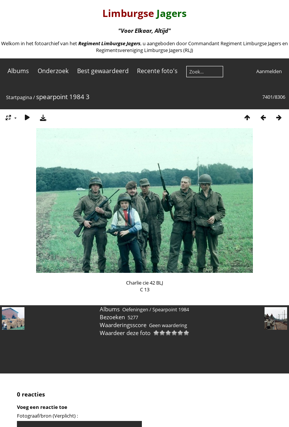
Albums (18, 71)
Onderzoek (53, 71)
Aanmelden (269, 71)
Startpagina (19, 97)
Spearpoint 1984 (170, 309)
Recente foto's (157, 71)
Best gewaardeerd (103, 71)
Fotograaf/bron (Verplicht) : (47, 415)
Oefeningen (135, 309)
